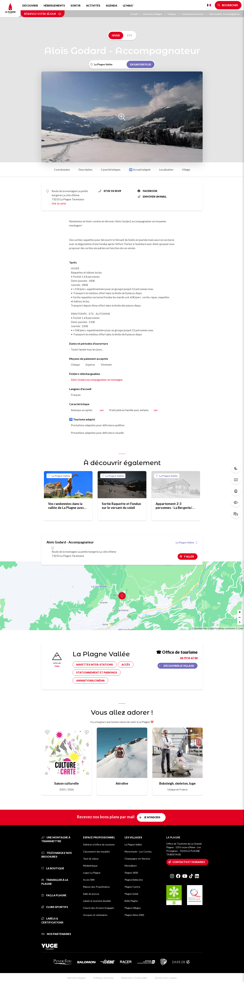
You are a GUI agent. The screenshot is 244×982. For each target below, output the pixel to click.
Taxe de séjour (91, 858)
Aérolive (122, 783)
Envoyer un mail (152, 196)
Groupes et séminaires (95, 914)
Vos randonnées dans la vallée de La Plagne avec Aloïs (66, 506)
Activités (93, 5)
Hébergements (54, 5)
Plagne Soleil (131, 893)
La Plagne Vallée (59, 475)
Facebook (147, 190)
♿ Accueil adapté (139, 169)
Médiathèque (90, 865)
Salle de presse (91, 893)
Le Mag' (128, 5)
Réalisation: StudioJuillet (134, 977)
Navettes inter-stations (94, 664)
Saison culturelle (66, 783)
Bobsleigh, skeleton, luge (177, 783)
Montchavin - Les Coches (138, 851)
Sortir (75, 5)
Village (186, 169)
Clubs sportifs (54, 906)
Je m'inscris (152, 817)
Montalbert (131, 865)
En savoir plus (140, 64)
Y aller (189, 556)
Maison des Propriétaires (96, 886)
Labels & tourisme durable (97, 900)
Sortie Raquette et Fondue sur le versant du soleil (121, 506)
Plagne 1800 (131, 872)
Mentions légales (76, 977)
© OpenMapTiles (199, 628)
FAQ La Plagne (53, 895)
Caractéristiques (110, 169)
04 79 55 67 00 (188, 658)
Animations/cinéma (90, 680)
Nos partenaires (56, 933)
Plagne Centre (132, 886)
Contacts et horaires (188, 861)
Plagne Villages (133, 907)
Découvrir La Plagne (154, 14)
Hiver (116, 35)
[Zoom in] (239, 612)
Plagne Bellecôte (134, 879)
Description (85, 169)
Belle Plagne (131, 900)
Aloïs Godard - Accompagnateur (224, 14)
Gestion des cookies (166, 977)
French (209, 5)
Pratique (173, 14)
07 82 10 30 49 (109, 190)
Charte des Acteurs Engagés (98, 907)
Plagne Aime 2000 (134, 914)
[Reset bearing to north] (239, 622)
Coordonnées (62, 169)
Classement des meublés (96, 851)
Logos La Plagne (91, 872)
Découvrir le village (179, 665)
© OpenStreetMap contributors (221, 628)
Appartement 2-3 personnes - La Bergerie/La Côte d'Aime (175, 506)
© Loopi (239, 628)
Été (129, 35)
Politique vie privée (103, 977)
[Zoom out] (239, 617)
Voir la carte (59, 203)
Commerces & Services (194, 14)
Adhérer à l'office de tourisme (99, 844)
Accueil (135, 14)
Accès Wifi (89, 879)
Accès (125, 664)
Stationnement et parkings (96, 672)
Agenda (111, 5)
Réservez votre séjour (42, 13)
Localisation (166, 169)
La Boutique (52, 868)
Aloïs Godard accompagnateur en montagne (97, 379)
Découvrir (30, 5)
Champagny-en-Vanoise (137, 858)
